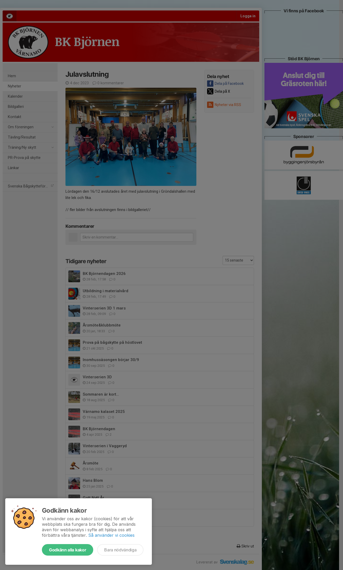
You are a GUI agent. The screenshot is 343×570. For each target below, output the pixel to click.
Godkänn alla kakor (67, 549)
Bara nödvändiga (120, 549)
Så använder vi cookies (111, 535)
